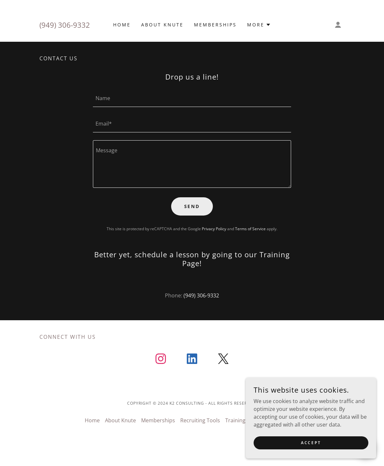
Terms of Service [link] (250, 229)
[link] (160, 360)
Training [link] (235, 420)
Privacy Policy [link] (214, 229)
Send (192, 206)
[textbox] (192, 98)
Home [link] (122, 25)
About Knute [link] (162, 25)
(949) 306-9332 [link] (64, 25)
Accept (311, 442)
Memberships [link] (215, 25)
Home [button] (92, 420)
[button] (259, 25)
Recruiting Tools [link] (200, 420)
